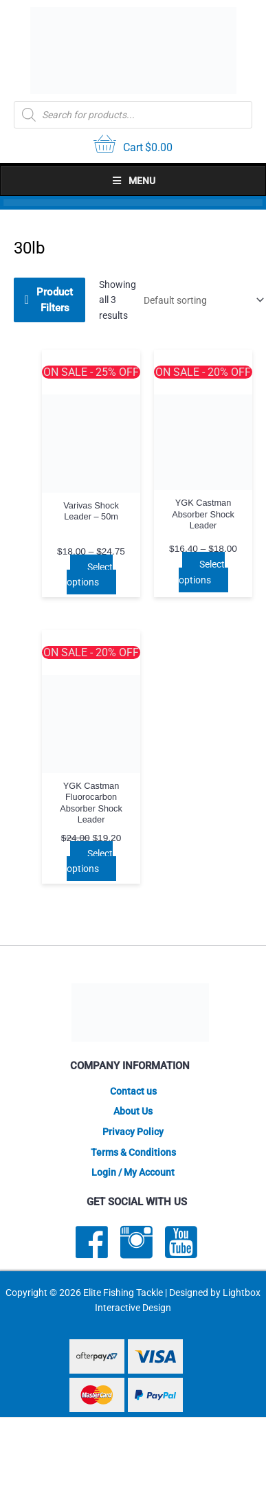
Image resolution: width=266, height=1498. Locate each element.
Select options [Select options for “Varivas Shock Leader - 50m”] (90, 574)
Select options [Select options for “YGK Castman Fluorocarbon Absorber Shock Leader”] (90, 861)
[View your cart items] (133, 145)
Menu (133, 180)
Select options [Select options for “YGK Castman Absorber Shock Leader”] (202, 572)
